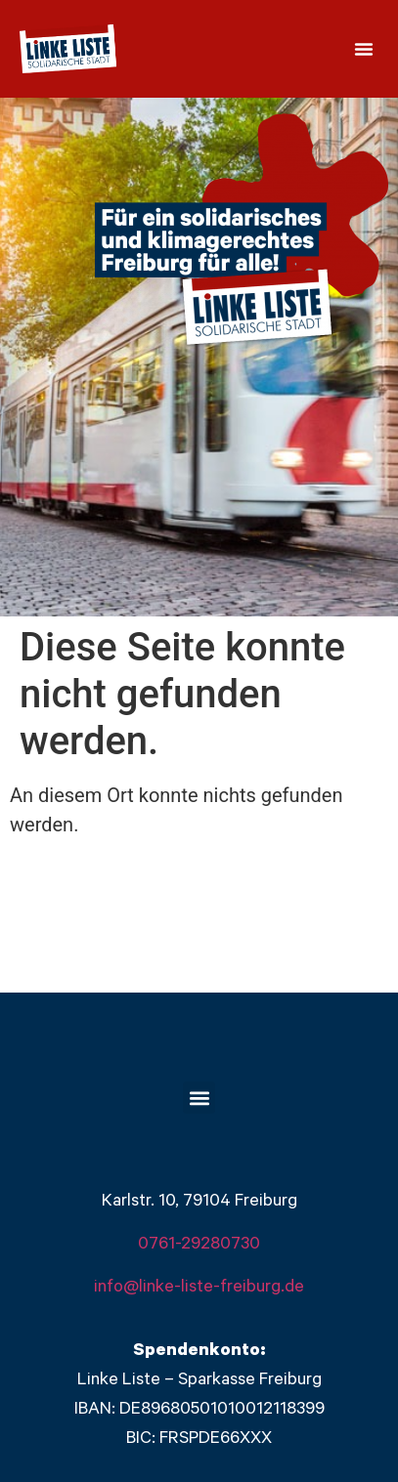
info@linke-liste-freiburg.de (199, 1288)
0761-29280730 (199, 1245)
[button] (363, 49)
